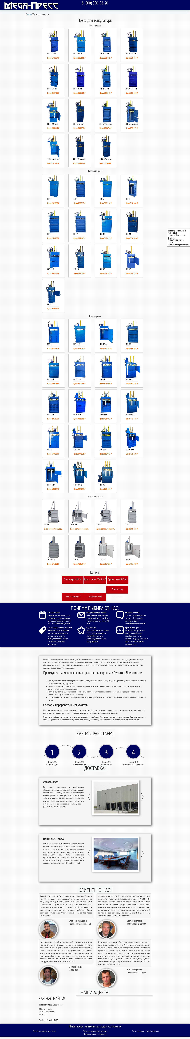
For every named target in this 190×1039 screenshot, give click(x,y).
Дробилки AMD (95, 596)
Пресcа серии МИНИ (72, 579)
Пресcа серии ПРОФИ (117, 579)
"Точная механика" (73, 596)
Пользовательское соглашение (95, 1034)
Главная (29, 14)
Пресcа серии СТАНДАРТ (95, 579)
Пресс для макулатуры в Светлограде (145, 1031)
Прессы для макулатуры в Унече (44, 1031)
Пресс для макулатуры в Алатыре (95, 1031)
